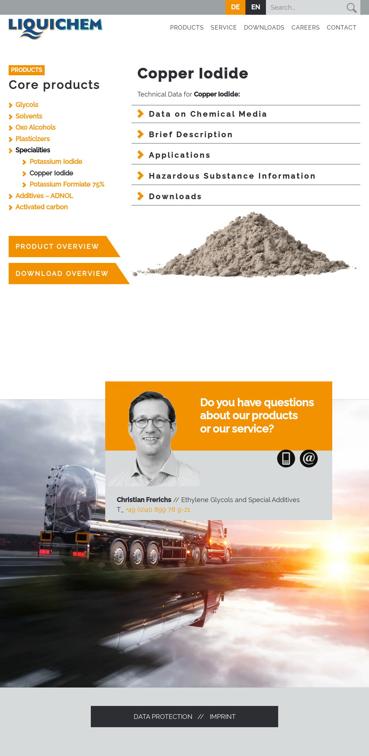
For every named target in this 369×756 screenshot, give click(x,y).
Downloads (264, 27)
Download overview (62, 273)
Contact (342, 27)
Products (187, 27)
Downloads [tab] (175, 196)
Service (224, 27)
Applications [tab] (180, 155)
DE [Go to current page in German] (235, 7)
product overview (57, 246)
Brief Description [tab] (191, 134)
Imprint (223, 716)
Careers (306, 27)
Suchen (351, 7)
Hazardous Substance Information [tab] (232, 175)
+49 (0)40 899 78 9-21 (158, 509)
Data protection (163, 716)
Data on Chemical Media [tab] (208, 113)
